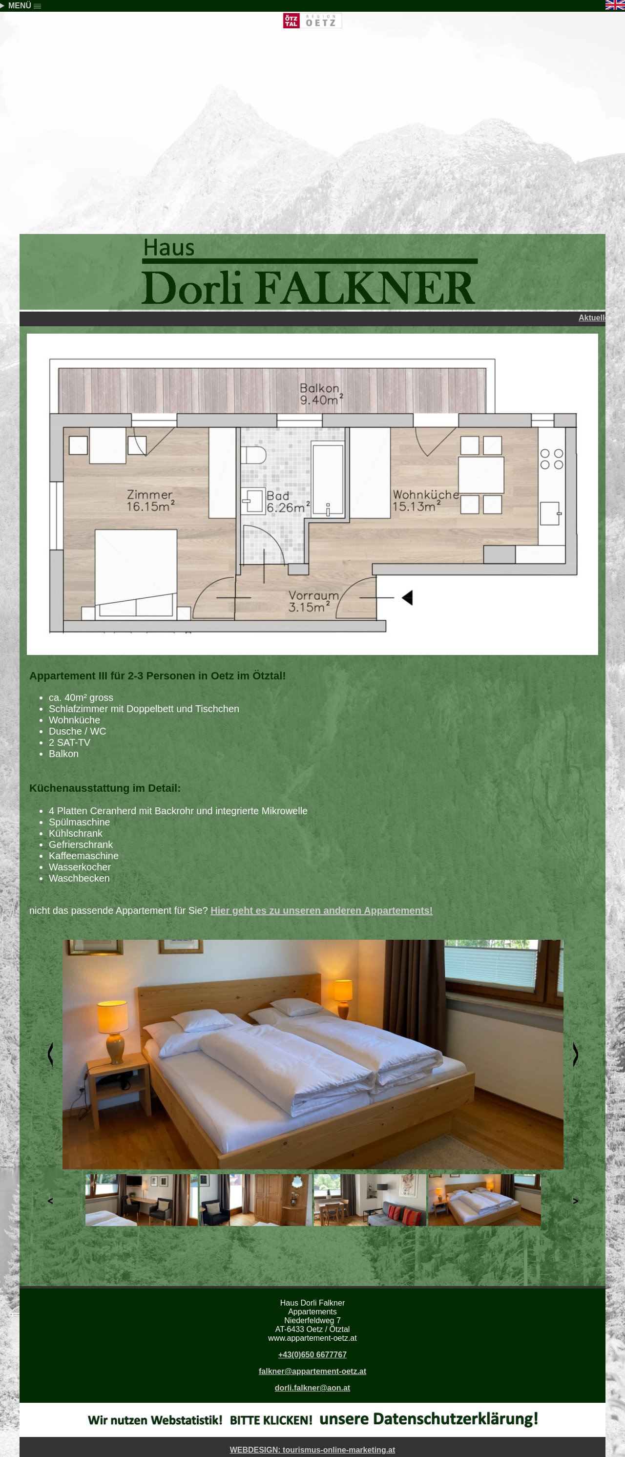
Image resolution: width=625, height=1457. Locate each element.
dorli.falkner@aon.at (312, 1388)
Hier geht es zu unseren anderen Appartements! (321, 910)
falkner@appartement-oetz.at (312, 1371)
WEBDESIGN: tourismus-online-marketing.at (313, 1450)
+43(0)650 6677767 (312, 1355)
